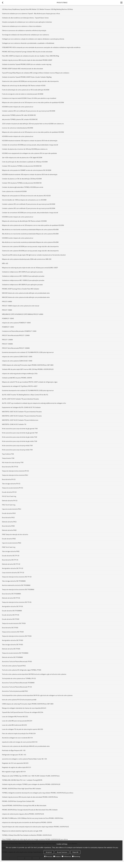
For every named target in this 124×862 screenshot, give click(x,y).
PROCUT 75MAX (7, 310)
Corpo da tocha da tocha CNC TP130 (13, 572)
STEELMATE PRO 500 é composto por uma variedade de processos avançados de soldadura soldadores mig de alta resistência (41, 47)
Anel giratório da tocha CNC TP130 (12, 568)
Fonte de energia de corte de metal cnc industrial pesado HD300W (22, 94)
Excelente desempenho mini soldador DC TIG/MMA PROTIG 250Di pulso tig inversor (28, 390)
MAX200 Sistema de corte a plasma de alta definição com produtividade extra (26, 297)
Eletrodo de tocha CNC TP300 (11, 649)
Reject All (75, 852)
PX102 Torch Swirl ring (9, 496)
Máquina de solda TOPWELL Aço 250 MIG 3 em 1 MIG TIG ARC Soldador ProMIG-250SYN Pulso (31, 776)
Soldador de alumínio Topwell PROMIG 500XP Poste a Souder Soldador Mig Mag (26, 77)
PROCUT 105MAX (7, 344)
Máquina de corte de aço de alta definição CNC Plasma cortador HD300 (23, 85)
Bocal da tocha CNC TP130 (10, 560)
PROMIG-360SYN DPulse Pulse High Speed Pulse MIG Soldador (21, 788)
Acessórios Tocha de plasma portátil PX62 (15, 691)
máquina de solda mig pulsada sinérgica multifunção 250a (19, 373)
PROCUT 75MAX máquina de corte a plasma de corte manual (20, 306)
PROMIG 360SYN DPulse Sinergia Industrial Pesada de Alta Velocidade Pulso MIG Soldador (30, 810)
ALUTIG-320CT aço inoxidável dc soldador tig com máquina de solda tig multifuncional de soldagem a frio (34, 403)
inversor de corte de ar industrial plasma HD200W (17, 128)
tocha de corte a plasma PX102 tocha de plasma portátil (19, 699)
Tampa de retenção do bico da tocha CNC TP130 (16, 577)
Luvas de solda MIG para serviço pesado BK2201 (17, 721)
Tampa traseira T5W (8, 458)
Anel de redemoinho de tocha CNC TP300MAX (16, 585)
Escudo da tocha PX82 (9, 539)
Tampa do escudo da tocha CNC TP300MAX (15, 653)
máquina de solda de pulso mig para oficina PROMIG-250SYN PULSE (23, 814)
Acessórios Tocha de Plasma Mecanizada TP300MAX (18, 683)
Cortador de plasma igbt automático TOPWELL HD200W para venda (22, 187)
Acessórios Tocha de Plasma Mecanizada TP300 (17, 661)
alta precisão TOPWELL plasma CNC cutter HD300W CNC (19, 115)
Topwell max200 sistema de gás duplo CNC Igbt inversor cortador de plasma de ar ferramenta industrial (34, 255)
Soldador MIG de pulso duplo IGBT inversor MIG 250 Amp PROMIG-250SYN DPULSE (28, 369)
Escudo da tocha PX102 (9, 492)
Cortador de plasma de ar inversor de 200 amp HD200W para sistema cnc (25, 149)
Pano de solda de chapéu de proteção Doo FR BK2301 (19, 733)
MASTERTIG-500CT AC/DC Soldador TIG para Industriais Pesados (22, 411)
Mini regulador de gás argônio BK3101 (14, 771)
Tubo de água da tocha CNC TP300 (12, 644)
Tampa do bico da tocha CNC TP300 (13, 632)
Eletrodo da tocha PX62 (9, 522)
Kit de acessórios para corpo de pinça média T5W (17, 445)
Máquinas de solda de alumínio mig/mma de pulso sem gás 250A (22, 831)
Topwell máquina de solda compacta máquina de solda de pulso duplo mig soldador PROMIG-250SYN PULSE (35, 827)
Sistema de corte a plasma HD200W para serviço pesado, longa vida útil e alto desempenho (30, 81)
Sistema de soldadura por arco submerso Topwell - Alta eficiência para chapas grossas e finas (31, 13)
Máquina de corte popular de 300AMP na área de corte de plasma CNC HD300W (26, 170)
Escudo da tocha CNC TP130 (10, 555)
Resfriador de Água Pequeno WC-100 (13, 750)
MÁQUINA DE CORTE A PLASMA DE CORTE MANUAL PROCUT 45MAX (22, 314)
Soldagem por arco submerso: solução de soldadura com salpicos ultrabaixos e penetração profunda (33, 39)
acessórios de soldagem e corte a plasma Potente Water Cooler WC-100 (24, 759)
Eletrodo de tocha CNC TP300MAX (12, 657)
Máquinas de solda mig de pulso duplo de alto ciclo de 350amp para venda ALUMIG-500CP (30, 268)
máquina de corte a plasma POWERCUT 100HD (16, 323)
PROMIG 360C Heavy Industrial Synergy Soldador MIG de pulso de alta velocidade (27, 52)
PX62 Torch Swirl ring (8, 505)
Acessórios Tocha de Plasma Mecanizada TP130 (17, 687)
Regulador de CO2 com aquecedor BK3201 (15, 763)
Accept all (49, 852)
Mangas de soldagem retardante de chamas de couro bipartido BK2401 (24, 708)
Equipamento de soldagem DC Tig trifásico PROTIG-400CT (19, 386)
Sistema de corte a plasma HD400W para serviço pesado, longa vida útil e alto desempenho (30, 251)
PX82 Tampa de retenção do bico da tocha (15, 534)
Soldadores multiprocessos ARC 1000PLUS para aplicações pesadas (23, 276)
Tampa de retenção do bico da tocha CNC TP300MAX (18, 589)
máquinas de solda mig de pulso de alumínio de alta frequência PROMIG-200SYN (27, 822)
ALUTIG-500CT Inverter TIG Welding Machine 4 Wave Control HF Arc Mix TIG (25, 395)
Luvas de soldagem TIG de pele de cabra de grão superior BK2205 (22, 729)
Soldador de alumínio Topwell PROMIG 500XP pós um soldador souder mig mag (26, 64)
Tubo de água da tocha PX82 (10, 551)
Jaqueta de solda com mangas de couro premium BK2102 (19, 742)
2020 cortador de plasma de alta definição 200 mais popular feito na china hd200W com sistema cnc (33, 124)
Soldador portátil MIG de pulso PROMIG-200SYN (17, 378)
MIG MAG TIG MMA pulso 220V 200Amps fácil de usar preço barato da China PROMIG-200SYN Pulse (32, 818)
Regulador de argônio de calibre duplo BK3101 (16, 767)
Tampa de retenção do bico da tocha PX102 (15, 471)
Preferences (66, 856)
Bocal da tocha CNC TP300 (10, 627)
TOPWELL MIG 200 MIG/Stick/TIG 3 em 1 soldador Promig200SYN (22, 780)
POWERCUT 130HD (8, 327)
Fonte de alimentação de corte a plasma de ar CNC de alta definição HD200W (25, 90)
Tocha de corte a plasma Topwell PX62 (14, 666)
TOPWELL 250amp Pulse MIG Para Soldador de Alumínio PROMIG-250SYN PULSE (27, 835)
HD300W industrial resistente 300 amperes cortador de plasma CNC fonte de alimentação (29, 174)
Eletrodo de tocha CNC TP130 (11, 564)
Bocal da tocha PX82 (8, 526)
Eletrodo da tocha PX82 (9, 530)
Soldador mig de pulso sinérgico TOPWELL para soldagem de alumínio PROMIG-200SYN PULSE (31, 784)
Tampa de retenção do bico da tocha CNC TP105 (16, 602)
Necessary (48, 856)
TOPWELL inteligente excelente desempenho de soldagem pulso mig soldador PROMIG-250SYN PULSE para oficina (37, 793)
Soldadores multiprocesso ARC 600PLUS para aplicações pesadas (22, 272)
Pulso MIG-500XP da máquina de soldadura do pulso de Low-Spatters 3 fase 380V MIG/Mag (30, 56)
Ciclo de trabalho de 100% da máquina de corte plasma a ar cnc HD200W (24, 200)
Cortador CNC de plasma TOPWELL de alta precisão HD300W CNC (22, 166)
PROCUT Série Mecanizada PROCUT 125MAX (16, 335)
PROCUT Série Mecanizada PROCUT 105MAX (16, 348)
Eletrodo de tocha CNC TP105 (11, 598)
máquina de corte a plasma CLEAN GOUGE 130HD (17, 356)
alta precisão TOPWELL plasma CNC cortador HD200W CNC (20, 119)
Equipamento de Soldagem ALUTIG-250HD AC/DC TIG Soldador (21, 407)
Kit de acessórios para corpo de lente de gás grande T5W (20, 428)
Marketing (76, 856)
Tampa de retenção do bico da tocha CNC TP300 (16, 636)
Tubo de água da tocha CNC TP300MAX (14, 581)
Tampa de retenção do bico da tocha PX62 (15, 475)
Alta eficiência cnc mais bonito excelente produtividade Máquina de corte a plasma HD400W (30, 229)
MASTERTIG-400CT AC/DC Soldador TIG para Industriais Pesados (22, 416)
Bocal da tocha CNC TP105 (10, 467)
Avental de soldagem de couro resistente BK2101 (17, 738)
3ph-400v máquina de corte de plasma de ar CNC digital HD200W (22, 157)
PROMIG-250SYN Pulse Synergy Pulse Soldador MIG (18, 801)
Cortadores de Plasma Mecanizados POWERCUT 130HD (19, 331)
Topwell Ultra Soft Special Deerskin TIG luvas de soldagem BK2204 (22, 712)
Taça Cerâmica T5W (8, 454)
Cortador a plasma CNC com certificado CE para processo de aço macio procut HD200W (28, 111)
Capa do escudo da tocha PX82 (11, 543)
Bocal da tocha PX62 (8, 517)
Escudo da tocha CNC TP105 (10, 615)
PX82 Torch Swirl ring (8, 547)
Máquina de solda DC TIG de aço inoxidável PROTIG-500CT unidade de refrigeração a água (29, 382)
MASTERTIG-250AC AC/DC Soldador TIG (14, 424)
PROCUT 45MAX (7, 301)
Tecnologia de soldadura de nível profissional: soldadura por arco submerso (25, 35)
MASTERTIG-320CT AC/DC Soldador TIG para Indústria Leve (20, 420)
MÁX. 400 (5, 263)
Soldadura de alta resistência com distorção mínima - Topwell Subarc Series (25, 18)
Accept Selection (62, 852)
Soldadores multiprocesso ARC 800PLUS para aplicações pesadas (22, 284)
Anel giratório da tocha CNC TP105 (12, 606)
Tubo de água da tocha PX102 (11, 483)
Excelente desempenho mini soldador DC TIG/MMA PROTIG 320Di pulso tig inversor (28, 352)
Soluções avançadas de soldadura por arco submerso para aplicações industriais (27, 22)
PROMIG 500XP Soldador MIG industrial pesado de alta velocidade (22, 68)
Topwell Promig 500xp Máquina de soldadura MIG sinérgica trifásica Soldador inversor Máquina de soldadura (35, 73)
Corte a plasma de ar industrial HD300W (14, 191)
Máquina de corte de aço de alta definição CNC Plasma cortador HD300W (24, 221)
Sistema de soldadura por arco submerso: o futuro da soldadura (21, 26)
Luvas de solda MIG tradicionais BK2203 (14, 725)
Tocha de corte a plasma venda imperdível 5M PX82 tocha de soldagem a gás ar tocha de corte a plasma (34, 674)
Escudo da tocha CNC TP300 (10, 619)
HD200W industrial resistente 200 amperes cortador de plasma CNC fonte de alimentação (29, 140)
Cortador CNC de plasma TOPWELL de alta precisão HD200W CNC (22, 183)
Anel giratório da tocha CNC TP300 (12, 640)
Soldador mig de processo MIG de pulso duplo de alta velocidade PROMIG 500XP (27, 60)
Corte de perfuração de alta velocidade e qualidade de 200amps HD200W (25, 162)
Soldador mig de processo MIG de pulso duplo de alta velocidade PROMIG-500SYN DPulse (30, 797)
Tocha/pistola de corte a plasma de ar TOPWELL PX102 (19, 678)
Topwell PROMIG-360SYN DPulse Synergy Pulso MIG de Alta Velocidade (24, 805)
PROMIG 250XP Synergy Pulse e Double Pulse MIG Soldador (20, 289)
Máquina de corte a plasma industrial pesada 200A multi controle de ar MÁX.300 (26, 259)
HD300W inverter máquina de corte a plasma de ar (17, 107)
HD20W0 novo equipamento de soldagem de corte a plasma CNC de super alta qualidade (29, 153)
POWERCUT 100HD (8, 318)
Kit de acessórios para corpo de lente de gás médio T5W (19, 437)
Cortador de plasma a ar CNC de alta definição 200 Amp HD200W (22, 179)
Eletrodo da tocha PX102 (9, 500)
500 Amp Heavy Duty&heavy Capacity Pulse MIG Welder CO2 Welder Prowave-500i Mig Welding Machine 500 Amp (37, 9)
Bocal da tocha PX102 (9, 479)
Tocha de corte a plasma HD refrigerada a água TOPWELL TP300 (21, 670)
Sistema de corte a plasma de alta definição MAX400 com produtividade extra (26, 746)
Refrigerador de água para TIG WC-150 (14, 755)
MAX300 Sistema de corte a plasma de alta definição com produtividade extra (26, 293)
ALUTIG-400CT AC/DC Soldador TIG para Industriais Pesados (20, 399)
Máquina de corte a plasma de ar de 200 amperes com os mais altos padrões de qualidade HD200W (33, 102)
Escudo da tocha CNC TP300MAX (12, 611)
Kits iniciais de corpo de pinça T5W (12, 462)
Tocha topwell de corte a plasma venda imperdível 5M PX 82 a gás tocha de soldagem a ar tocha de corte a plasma (37, 695)
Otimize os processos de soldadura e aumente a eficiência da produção (24, 30)
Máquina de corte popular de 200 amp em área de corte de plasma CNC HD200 (26, 196)
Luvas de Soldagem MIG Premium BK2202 (15, 716)
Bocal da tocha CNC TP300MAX (11, 594)
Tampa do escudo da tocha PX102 (12, 488)
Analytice (57, 856)
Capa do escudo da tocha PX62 (11, 509)
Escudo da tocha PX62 (9, 513)
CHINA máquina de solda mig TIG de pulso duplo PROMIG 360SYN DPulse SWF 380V (27, 365)
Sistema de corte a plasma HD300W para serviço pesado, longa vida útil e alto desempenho (30, 246)
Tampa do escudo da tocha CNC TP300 (14, 623)
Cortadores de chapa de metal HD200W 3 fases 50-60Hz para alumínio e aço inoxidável (29, 98)
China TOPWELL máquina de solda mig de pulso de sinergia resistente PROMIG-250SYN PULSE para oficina (35, 839)
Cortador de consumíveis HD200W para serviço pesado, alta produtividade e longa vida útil (30, 145)
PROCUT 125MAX (7, 339)
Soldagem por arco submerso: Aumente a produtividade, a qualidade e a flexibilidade (28, 43)
